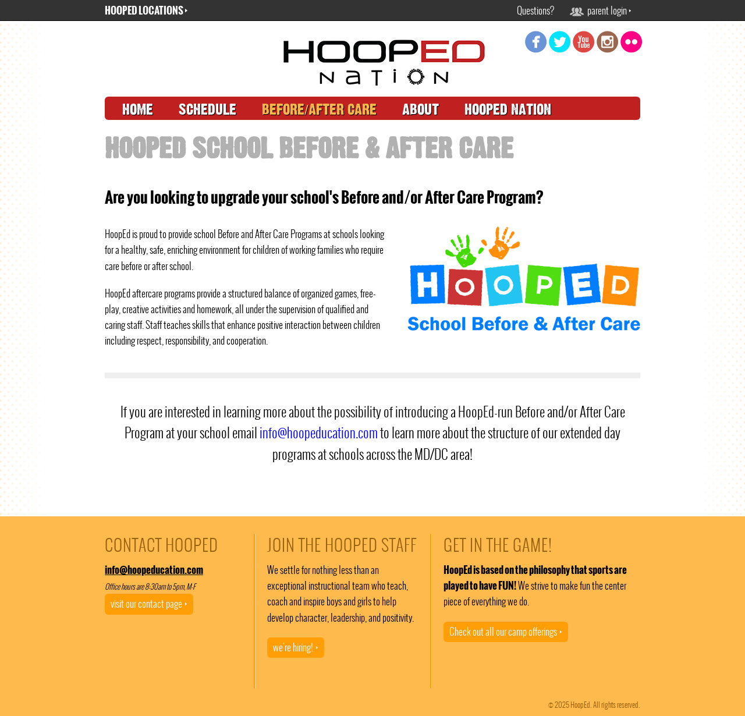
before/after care (319, 109)
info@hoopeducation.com (319, 432)
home (137, 109)
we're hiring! (295, 647)
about (420, 109)
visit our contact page (149, 604)
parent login (601, 10)
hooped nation (507, 109)
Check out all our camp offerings (505, 632)
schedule (207, 109)
